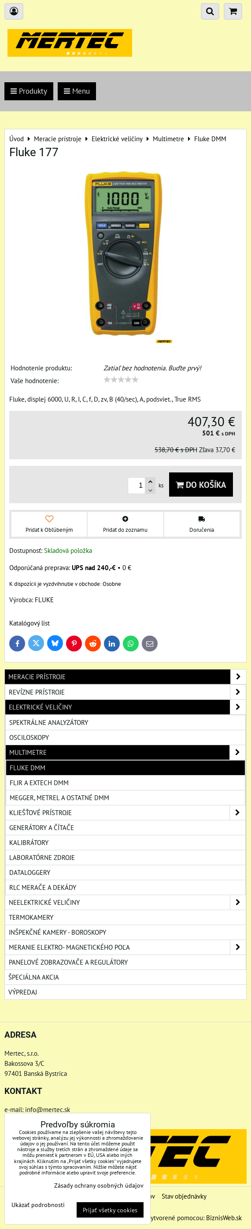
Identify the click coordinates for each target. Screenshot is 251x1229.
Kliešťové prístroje (127, 812)
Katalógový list (29, 622)
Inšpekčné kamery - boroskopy (57, 932)
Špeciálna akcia (33, 977)
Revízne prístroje (127, 692)
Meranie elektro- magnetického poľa (127, 947)
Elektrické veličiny (127, 707)
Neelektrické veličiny (127, 902)
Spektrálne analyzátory (48, 722)
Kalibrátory (28, 842)
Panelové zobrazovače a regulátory (68, 962)
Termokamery (31, 917)
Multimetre (127, 752)
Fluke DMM (27, 767)
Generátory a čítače (41, 827)
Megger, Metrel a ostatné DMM (59, 797)
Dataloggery (29, 872)
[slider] (121, 379)
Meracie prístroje (127, 676)
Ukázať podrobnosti (38, 1204)
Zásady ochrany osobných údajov (99, 1185)
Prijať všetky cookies (110, 1210)
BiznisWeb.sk (224, 1217)
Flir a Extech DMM (39, 782)
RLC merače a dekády (42, 887)
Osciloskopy (29, 737)
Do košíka (201, 484)
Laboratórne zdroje (42, 857)
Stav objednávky (184, 1196)
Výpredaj (22, 992)
